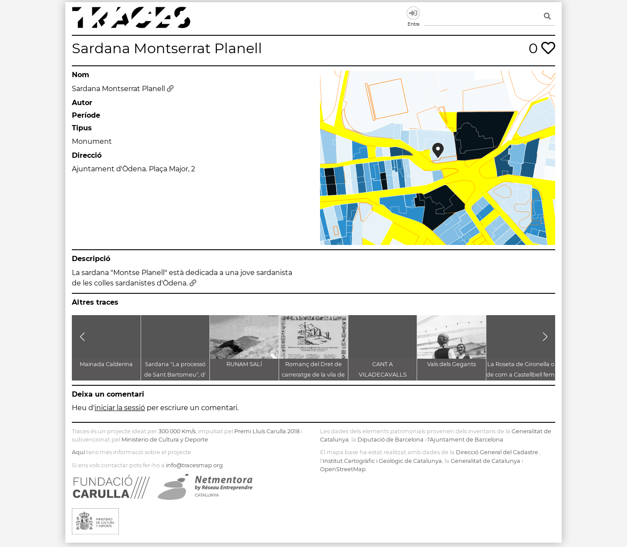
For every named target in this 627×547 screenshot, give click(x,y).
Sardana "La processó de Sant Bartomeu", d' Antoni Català (175, 374)
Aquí (78, 452)
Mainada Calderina (106, 364)
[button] (82, 337)
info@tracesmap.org (194, 465)
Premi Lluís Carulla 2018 (267, 431)
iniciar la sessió (119, 408)
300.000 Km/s (177, 431)
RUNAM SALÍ (244, 364)
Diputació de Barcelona (390, 439)
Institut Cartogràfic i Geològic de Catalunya (382, 461)
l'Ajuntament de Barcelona (465, 439)
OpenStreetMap (343, 469)
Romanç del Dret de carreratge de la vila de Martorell (313, 374)
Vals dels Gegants (451, 364)
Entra (413, 13)
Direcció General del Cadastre (497, 452)
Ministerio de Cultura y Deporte (164, 439)
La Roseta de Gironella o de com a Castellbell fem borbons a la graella (520, 374)
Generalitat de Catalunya (485, 461)
